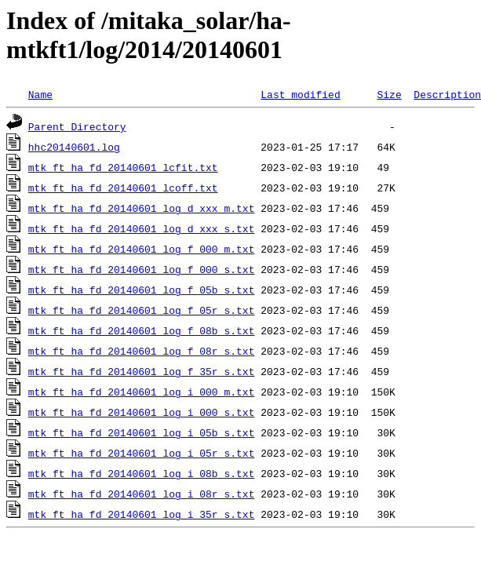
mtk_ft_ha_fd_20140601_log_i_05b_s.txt (141, 432)
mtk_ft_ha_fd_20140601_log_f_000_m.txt (141, 249)
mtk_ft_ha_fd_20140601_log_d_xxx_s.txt (141, 228)
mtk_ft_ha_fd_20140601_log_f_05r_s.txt (141, 310)
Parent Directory (77, 126)
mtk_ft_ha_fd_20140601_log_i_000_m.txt (141, 392)
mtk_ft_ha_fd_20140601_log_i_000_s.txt (141, 412)
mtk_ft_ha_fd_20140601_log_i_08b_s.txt (141, 473)
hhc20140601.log (74, 147)
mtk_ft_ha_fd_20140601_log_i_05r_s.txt (141, 453)
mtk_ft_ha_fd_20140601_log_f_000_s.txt (141, 269)
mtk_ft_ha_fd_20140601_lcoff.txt (123, 187)
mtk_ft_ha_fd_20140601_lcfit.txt (123, 167)
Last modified (300, 94)
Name (40, 94)
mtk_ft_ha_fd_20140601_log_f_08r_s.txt (141, 351)
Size (389, 94)
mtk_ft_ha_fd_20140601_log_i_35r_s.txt (141, 514)
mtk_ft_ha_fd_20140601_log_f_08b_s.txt (141, 330)
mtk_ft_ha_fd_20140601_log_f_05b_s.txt (141, 289)
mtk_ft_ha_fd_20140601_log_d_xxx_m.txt (141, 208)
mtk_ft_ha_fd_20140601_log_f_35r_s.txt (141, 371)
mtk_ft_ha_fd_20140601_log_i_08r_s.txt (141, 494)
